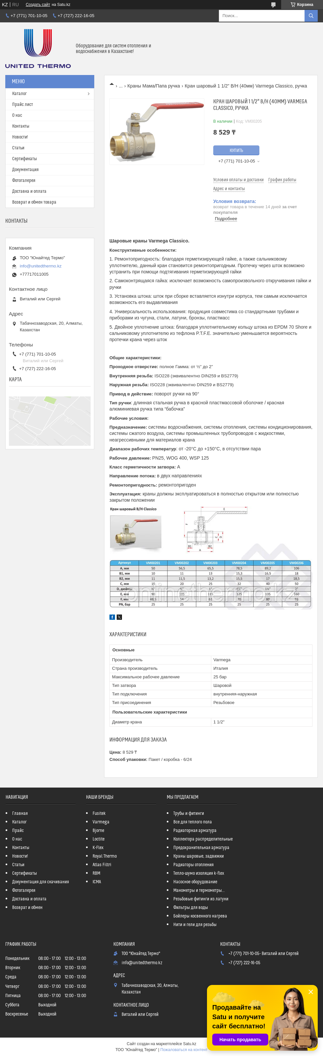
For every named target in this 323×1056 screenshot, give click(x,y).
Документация (25, 169)
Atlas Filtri (102, 864)
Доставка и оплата (29, 191)
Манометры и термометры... (199, 890)
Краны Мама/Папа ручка (154, 85)
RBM (96, 873)
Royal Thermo (105, 856)
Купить (236, 150)
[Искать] (311, 16)
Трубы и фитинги (188, 813)
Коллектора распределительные (203, 839)
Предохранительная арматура (201, 847)
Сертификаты (24, 159)
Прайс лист (22, 104)
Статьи (18, 148)
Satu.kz (189, 1044)
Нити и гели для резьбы (195, 924)
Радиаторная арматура (195, 830)
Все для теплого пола (192, 822)
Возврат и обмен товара (34, 202)
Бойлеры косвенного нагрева (200, 916)
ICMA (97, 882)
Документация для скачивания (40, 882)
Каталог (19, 93)
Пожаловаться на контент (183, 1049)
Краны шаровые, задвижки (198, 856)
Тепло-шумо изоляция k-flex (198, 873)
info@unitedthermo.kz (41, 266)
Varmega (101, 822)
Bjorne (98, 830)
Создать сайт (38, 4)
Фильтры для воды (190, 907)
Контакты (20, 126)
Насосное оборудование (195, 882)
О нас (17, 115)
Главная (20, 813)
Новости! (20, 137)
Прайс (18, 830)
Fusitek (99, 813)
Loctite (98, 839)
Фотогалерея (23, 180)
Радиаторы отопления (193, 864)
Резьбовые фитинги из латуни (200, 899)
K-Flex (98, 847)
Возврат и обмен (27, 907)
